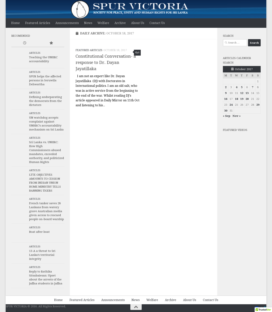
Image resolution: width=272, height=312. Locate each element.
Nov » (237, 116)
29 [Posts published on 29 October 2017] (257, 104)
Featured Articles (37, 23)
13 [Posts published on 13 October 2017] (247, 93)
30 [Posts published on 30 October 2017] (225, 110)
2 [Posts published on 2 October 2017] (225, 87)
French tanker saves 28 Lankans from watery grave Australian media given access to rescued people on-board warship (46, 211)
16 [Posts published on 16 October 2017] (225, 99)
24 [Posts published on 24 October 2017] (231, 104)
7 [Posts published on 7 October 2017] (252, 87)
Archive (120, 23)
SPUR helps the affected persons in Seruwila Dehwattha (45, 80)
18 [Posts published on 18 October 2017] (236, 99)
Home (15, 23)
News (88, 23)
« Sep (226, 116)
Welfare (103, 23)
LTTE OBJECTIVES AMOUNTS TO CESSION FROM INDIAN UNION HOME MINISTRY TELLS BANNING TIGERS (45, 182)
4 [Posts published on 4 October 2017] (236, 87)
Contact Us (157, 23)
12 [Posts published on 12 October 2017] (241, 93)
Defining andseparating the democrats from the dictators (45, 101)
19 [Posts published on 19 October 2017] (241, 99)
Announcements (67, 23)
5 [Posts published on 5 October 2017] (242, 87)
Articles (34, 53)
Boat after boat (39, 232)
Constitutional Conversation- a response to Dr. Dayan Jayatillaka (106, 62)
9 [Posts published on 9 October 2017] (225, 93)
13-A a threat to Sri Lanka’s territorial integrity (42, 255)
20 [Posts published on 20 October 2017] (247, 99)
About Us (137, 23)
